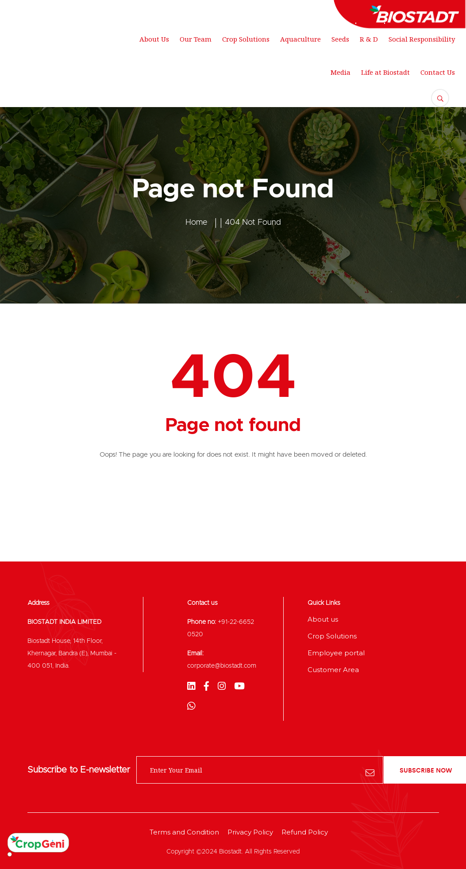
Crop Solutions (246, 39)
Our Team (196, 39)
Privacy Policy (250, 832)
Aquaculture (300, 39)
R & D (369, 39)
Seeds (340, 39)
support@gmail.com (159, 11)
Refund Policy (304, 832)
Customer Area (333, 669)
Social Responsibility (422, 39)
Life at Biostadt (385, 72)
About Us (154, 39)
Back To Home (233, 491)
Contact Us (437, 72)
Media (340, 72)
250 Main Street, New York (58, 11)
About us (323, 619)
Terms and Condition (184, 832)
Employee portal (336, 653)
